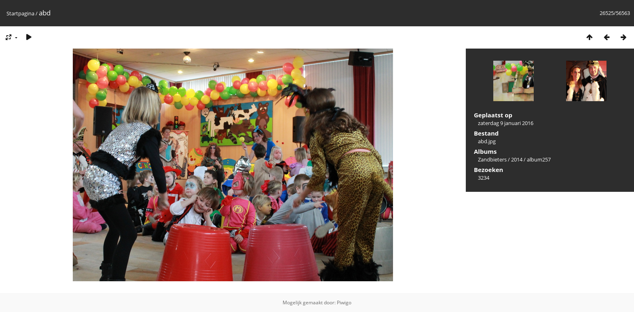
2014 (516, 159)
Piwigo (344, 302)
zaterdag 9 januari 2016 (505, 123)
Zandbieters (492, 159)
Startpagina (20, 13)
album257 (539, 159)
